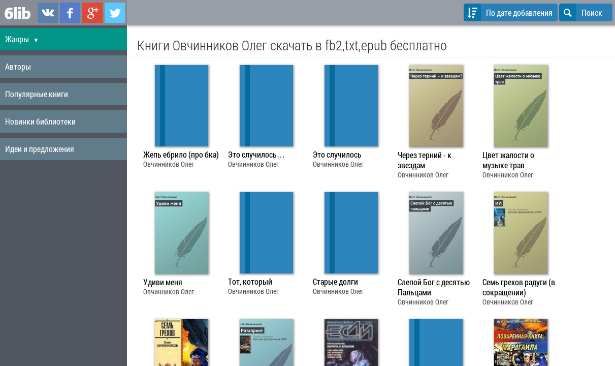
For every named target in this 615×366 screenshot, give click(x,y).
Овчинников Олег (168, 164)
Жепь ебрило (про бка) (181, 154)
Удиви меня (162, 282)
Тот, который (250, 282)
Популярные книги (36, 93)
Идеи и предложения (39, 148)
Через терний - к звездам (424, 160)
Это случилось (337, 154)
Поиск (580, 12)
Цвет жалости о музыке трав (508, 160)
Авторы (18, 66)
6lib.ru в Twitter (115, 13)
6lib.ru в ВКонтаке (48, 13)
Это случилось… (256, 154)
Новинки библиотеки (40, 121)
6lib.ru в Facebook (70, 13)
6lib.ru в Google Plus (92, 13)
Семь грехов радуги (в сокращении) (518, 287)
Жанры (22, 39)
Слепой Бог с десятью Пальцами (434, 287)
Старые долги (335, 282)
